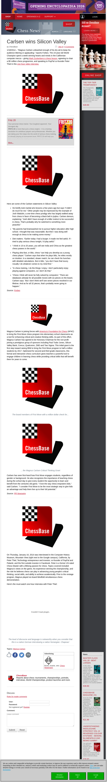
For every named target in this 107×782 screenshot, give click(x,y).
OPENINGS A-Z (33, 17)
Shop (8, 17)
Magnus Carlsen (19, 649)
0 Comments (69, 47)
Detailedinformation (60, 776)
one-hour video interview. (28, 64)
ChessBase (21, 675)
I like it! (60, 47)
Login (94, 17)
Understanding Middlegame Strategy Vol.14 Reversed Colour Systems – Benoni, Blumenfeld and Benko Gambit (92, 733)
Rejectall (78, 776)
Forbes (17, 290)
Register (27, 707)
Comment (10, 711)
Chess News (28, 30)
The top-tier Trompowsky (90, 83)
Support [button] (49, 17)
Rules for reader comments (17, 697)
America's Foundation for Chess (53, 331)
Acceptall (95, 776)
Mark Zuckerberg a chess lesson (43, 58)
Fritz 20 (12, 120)
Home (20, 17)
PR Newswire (20, 493)
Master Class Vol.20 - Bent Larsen (90, 660)
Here (91, 765)
